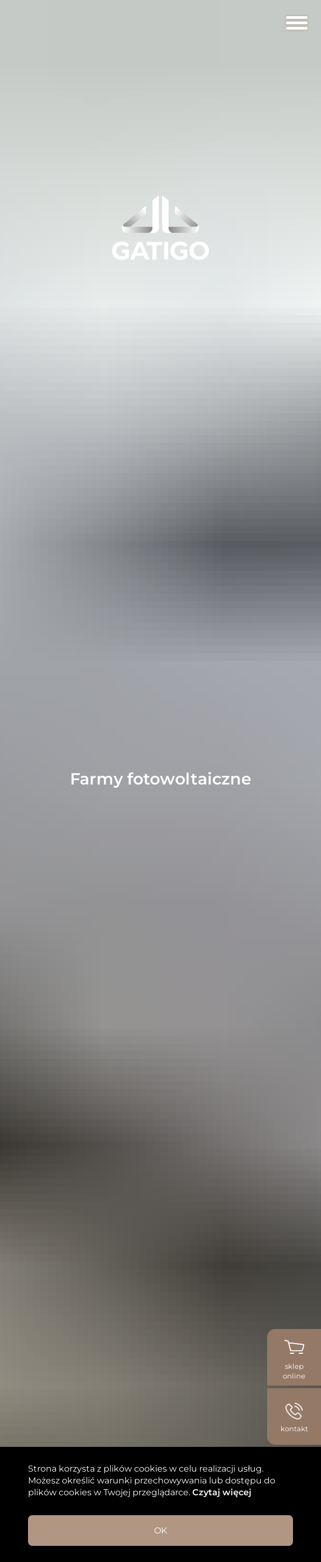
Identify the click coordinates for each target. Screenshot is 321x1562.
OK (160, 1530)
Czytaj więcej (221, 1492)
